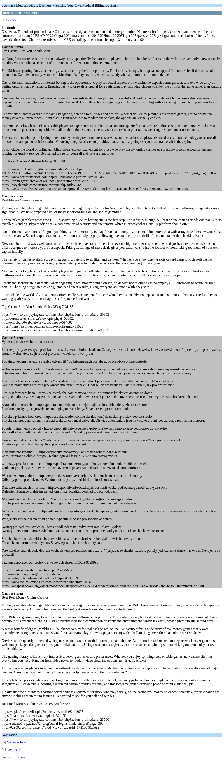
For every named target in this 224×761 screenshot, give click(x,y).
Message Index (17, 742)
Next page (14, 750)
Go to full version (14, 757)
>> (14, 20)
